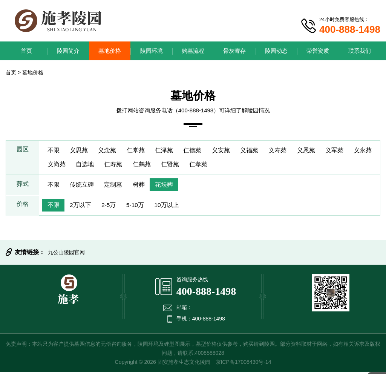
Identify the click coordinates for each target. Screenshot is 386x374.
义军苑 (345, 150)
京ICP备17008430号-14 (243, 364)
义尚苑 (86, 165)
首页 (26, 51)
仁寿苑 (145, 165)
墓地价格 (109, 51)
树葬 (142, 186)
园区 (23, 150)
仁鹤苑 (174, 165)
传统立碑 (83, 186)
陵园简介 (68, 51)
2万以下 (82, 207)
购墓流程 (193, 51)
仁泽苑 (168, 150)
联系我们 (359, 51)
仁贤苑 (204, 165)
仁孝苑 (233, 165)
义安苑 (227, 150)
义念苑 (110, 150)
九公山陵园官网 (66, 254)
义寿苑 (286, 150)
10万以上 (171, 207)
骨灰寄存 (234, 51)
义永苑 (57, 165)
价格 (23, 207)
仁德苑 (198, 150)
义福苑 (257, 150)
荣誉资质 (317, 51)
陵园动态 (276, 51)
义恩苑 (315, 150)
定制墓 (116, 186)
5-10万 (139, 207)
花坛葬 (168, 186)
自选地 (116, 165)
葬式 (23, 186)
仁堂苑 (139, 150)
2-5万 (111, 207)
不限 (54, 150)
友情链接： (30, 254)
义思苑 (80, 150)
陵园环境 (151, 51)
